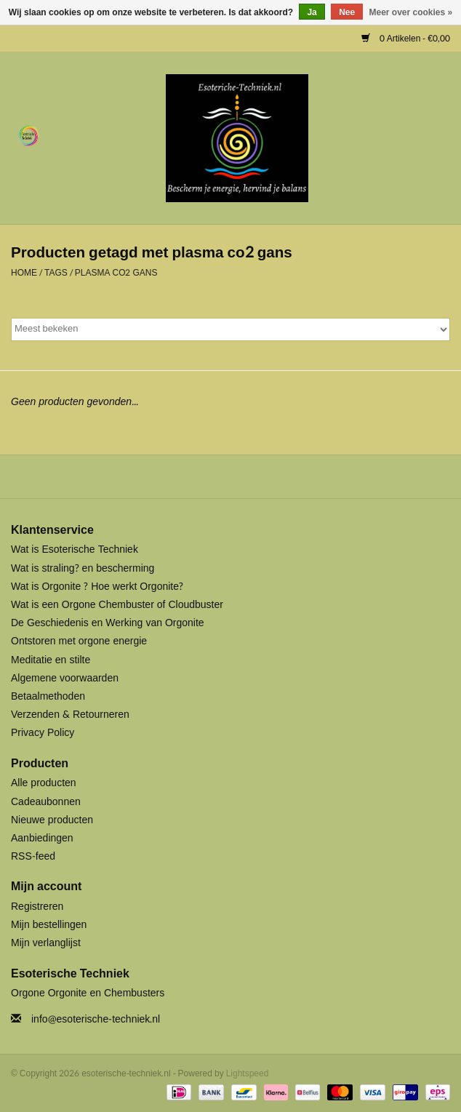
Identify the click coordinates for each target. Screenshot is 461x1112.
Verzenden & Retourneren (70, 714)
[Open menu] (28, 135)
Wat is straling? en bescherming (82, 568)
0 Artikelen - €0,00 (405, 39)
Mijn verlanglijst (46, 943)
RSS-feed (33, 856)
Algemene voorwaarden (65, 678)
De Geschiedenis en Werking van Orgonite (107, 623)
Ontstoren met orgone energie (79, 641)
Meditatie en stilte (50, 660)
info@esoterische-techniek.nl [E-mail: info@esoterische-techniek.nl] (95, 1019)
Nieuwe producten (52, 820)
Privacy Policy (42, 733)
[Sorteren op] (230, 329)
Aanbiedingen (42, 838)
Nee (347, 12)
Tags (56, 273)
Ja (311, 12)
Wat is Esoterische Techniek (74, 549)
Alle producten (43, 783)
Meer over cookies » (411, 12)
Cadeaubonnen (46, 802)
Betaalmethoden (48, 696)
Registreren (37, 906)
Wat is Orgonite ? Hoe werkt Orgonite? (97, 586)
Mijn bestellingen (49, 925)
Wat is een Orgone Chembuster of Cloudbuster (117, 605)
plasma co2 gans (116, 273)
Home (24, 273)
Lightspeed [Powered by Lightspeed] (247, 1073)
